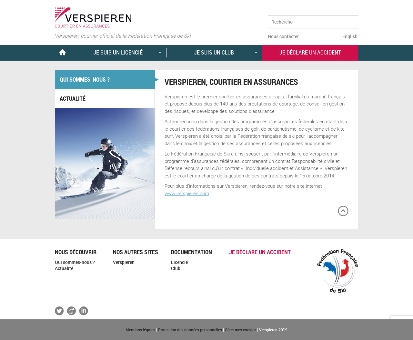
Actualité (73, 98)
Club (175, 268)
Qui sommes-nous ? (85, 79)
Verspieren (124, 262)
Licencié (179, 262)
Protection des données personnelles (190, 329)
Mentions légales (140, 329)
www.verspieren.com (187, 193)
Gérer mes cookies (240, 329)
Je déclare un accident (260, 252)
